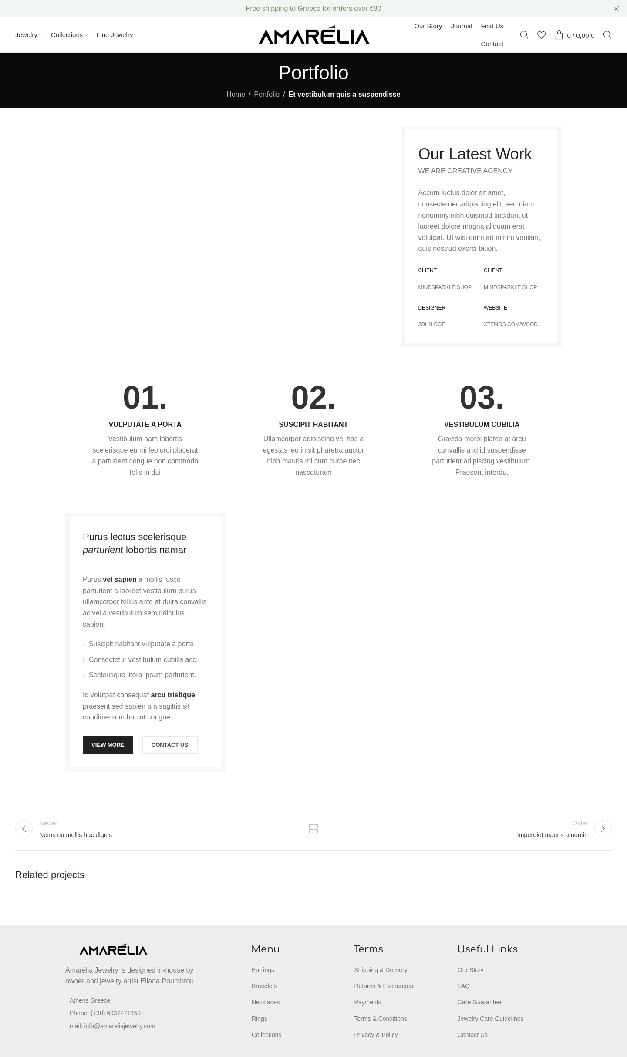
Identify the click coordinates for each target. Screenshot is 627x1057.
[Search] (524, 35)
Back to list (313, 828)
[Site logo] (314, 34)
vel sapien (119, 579)
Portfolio (267, 94)
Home (235, 94)
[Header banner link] (300, 8)
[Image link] (113, 948)
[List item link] (132, 1013)
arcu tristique (173, 695)
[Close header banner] (616, 8)
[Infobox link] (145, 430)
